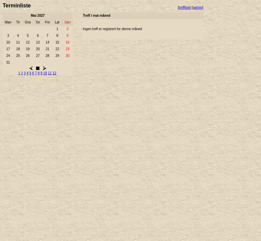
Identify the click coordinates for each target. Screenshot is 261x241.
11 (50, 73)
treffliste (184, 7)
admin (197, 7)
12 (54, 73)
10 (45, 73)
